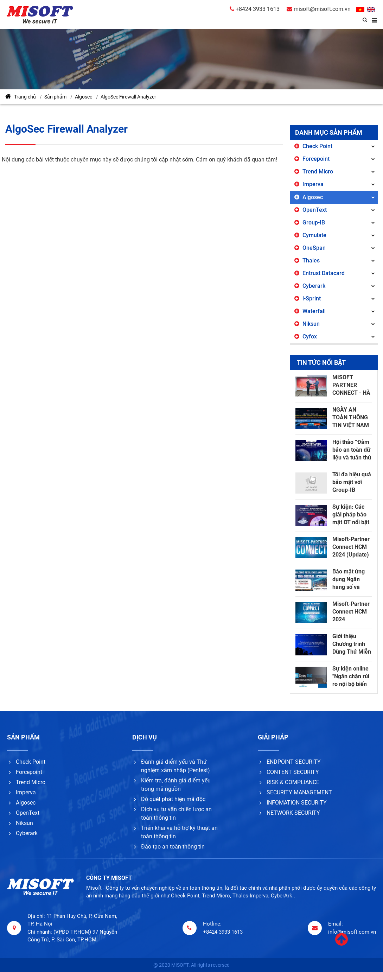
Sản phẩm (55, 97)
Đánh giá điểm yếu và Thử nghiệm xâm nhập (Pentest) (175, 766)
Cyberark (313, 285)
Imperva (313, 184)
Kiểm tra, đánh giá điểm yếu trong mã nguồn (176, 784)
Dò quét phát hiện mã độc (173, 799)
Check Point (317, 146)
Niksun (311, 323)
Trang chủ (20, 96)
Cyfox (309, 336)
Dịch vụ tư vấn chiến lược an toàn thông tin (176, 813)
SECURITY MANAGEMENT (299, 792)
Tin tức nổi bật (321, 362)
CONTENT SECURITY (293, 772)
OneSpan (314, 247)
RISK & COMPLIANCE (293, 782)
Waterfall (314, 311)
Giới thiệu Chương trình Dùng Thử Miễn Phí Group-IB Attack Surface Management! (351, 644)
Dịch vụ (144, 737)
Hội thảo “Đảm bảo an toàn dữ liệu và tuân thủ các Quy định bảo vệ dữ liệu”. (351, 450)
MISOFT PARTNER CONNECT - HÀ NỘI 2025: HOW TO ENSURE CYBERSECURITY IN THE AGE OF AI (354, 385)
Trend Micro (317, 171)
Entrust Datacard (323, 273)
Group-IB (313, 222)
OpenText (314, 210)
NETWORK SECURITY (293, 812)
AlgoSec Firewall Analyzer (128, 97)
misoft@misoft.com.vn (319, 9)
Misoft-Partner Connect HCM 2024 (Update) (351, 547)
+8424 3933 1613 (255, 9)
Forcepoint (316, 158)
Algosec (83, 97)
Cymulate (314, 235)
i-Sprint (311, 298)
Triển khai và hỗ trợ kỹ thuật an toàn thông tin (179, 832)
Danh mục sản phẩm (328, 132)
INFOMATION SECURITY (297, 802)
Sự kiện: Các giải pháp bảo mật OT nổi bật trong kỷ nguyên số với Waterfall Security (350, 514)
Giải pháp (273, 737)
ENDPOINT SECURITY (294, 761)
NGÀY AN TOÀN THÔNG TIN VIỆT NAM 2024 (350, 417)
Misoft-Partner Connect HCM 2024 (351, 612)
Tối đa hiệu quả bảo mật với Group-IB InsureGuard (351, 482)
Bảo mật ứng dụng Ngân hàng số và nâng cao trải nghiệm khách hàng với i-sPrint (350, 579)
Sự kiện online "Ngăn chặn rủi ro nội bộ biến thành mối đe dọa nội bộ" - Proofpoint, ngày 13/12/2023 (350, 676)
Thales (311, 260)
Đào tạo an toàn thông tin (173, 846)
